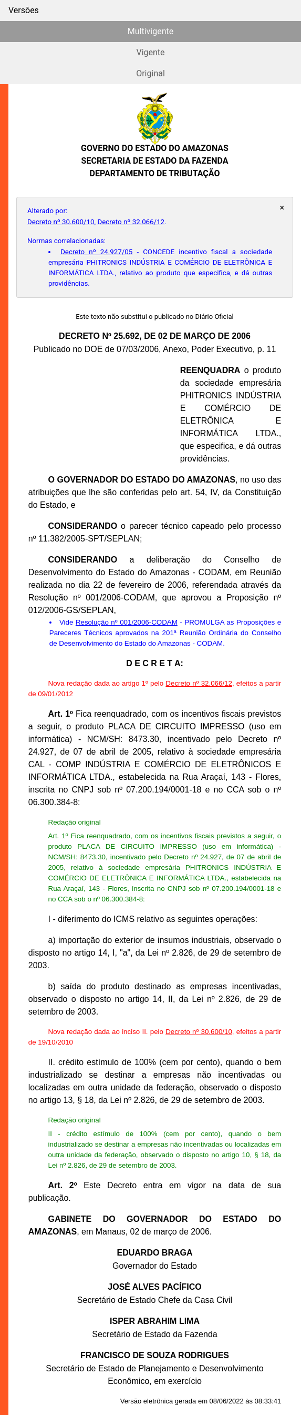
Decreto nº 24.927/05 (96, 252)
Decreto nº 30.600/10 (61, 222)
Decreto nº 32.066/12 (131, 222)
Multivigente (150, 31)
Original (150, 73)
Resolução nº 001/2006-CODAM (127, 622)
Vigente (150, 52)
